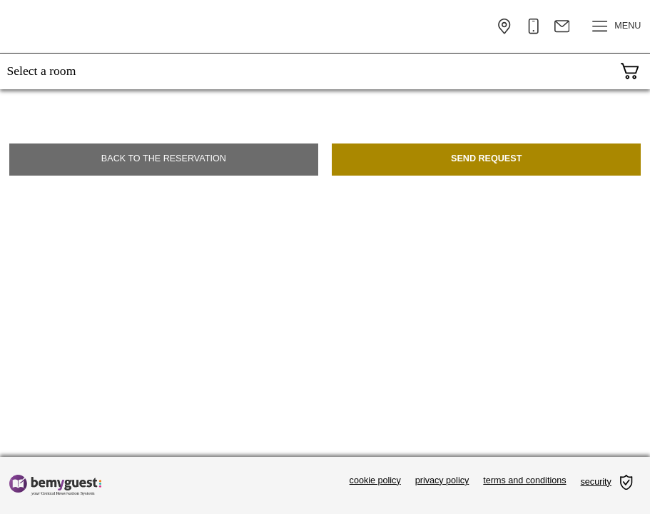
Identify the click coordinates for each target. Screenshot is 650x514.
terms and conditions (524, 480)
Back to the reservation (163, 158)
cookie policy (375, 480)
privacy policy (442, 480)
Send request (486, 158)
